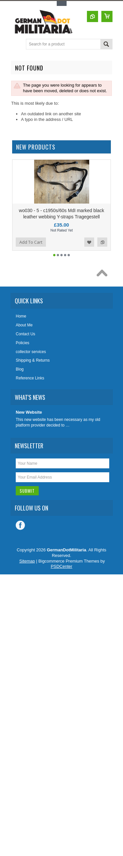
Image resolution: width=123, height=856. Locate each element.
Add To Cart (30, 254)
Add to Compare (102, 253)
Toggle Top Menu (62, 3)
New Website (29, 423)
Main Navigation (16, 44)
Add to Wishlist (89, 253)
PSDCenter (61, 577)
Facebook (20, 536)
